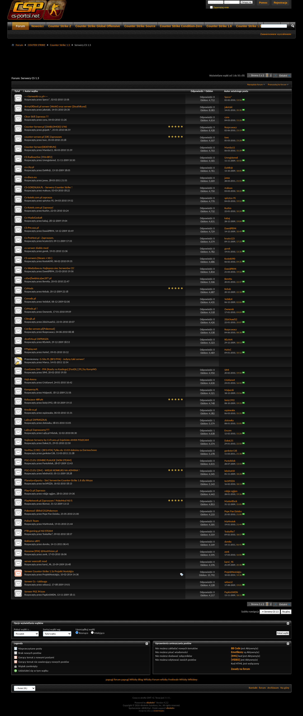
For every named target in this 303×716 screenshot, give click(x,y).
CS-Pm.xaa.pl (31, 227)
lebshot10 (48, 473)
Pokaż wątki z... (22, 629)
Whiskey (192, 679)
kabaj (45, 220)
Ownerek (47, 311)
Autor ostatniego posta (236, 91)
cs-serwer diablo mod (36, 247)
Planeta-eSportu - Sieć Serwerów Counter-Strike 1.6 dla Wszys (58, 480)
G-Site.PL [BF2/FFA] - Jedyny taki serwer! (62, 359)
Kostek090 (48, 261)
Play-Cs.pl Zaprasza (34, 490)
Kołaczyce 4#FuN (33, 399)
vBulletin (170, 708)
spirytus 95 (48, 200)
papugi (109, 679)
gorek (45, 251)
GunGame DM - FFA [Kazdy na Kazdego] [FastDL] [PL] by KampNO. (60, 369)
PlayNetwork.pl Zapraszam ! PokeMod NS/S (48, 500)
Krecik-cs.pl (30, 409)
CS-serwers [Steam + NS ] (38, 258)
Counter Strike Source (139, 26)
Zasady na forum (240, 669)
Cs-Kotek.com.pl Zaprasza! (38, 207)
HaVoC (46, 352)
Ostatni (284, 75)
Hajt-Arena (30, 379)
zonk (45, 554)
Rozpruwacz (49, 332)
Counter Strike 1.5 (248, 26)
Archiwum (273, 687)
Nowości (37, 26)
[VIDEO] (235, 659)
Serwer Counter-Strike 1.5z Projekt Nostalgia (48, 571)
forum (262, 687)
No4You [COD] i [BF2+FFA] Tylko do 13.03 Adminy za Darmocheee (60, 450)
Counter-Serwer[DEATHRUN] (40, 146)
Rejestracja (280, 2)
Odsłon (209, 91)
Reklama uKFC (32, 541)
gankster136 (49, 453)
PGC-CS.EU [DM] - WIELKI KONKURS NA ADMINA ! (52, 470)
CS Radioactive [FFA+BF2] (38, 157)
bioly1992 (48, 402)
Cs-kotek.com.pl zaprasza (38, 197)
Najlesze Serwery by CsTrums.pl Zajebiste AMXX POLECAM (56, 439)
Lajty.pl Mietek (50, 433)
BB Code (236, 648)
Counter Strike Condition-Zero (181, 26)
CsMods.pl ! (30, 308)
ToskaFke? (48, 534)
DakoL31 (47, 443)
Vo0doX (46, 301)
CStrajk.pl (29, 318)
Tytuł (19, 91)
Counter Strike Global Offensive (97, 26)
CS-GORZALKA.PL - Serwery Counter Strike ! (48, 187)
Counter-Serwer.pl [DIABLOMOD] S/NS (45, 126)
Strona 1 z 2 (257, 75)
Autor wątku (31, 91)
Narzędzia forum (255, 84)
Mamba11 (48, 150)
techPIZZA (48, 483)
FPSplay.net (30, 349)
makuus (46, 190)
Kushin (46, 210)
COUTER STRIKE (36, 45)
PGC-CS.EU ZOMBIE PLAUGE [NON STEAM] (48, 460)
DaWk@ (47, 170)
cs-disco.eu (30, 177)
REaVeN (46, 342)
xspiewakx (48, 412)
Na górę (286, 611)
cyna (45, 119)
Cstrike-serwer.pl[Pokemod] (39, 328)
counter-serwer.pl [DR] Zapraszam (43, 136)
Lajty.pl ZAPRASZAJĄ (35, 419)
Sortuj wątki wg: (52, 629)
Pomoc (263, 2)
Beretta (46, 281)
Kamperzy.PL (31, 389)
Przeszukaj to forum (277, 84)
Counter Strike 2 (59, 26)
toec (45, 140)
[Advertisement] (151, 57)
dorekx (46, 544)
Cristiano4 (48, 382)
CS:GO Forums (158, 710)
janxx (45, 180)
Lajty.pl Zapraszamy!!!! (36, 429)
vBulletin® (151, 702)
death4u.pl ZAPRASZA (36, 338)
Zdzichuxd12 (49, 321)
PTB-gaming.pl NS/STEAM (38, 530)
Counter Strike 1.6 (219, 26)
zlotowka (47, 422)
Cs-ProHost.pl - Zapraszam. (39, 237)
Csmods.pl (30, 298)
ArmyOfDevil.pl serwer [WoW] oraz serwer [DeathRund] (55, 106)
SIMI (45, 372)
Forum (20, 26)
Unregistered (49, 160)
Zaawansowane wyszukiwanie (275, 34)
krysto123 (48, 241)
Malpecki (47, 392)
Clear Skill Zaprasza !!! (36, 116)
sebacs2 (47, 584)
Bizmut (46, 503)
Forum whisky (160, 679)
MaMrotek (48, 524)
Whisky (133, 679)
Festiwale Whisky (177, 679)
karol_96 (47, 564)
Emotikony (237, 652)
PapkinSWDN (49, 594)
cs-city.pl (29, 167)
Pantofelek (48, 463)
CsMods (28, 288)
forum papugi (121, 679)
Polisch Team (31, 520)
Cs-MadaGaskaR (33, 217)
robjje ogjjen (49, 493)
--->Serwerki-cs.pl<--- (36, 96)
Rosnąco (82, 633)
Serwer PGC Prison (34, 591)
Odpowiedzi (197, 91)
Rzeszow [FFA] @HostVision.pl (41, 551)
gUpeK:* (47, 129)
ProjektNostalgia (51, 574)
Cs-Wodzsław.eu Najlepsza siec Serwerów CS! (49, 268)
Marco (46, 362)
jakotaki (46, 109)
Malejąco (97, 633)
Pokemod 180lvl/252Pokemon (41, 510)
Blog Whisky (145, 679)
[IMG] (234, 655)
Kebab (46, 291)
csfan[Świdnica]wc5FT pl (37, 278)
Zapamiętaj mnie (219, 7)
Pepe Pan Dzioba (51, 513)
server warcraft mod (35, 561)
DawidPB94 (48, 230)
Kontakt (253, 687)
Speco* (46, 99)
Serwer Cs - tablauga (35, 581)
